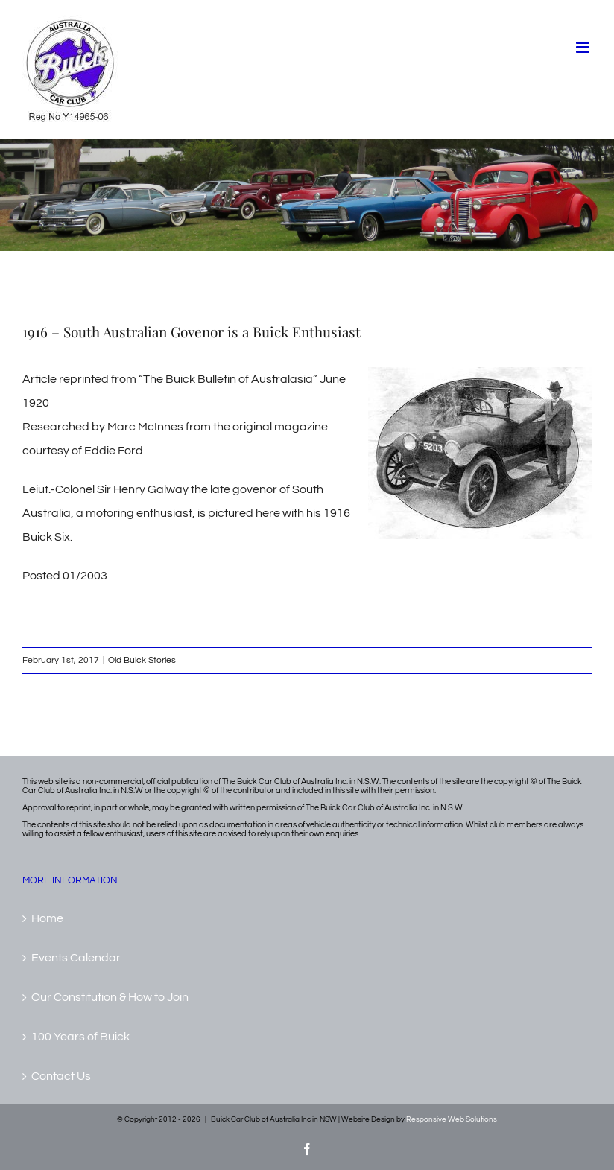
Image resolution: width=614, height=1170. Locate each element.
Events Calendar (76, 958)
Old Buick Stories (142, 660)
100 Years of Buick (80, 1037)
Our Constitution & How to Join (110, 997)
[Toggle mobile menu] (584, 47)
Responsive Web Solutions (451, 1119)
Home (47, 918)
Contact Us (61, 1076)
